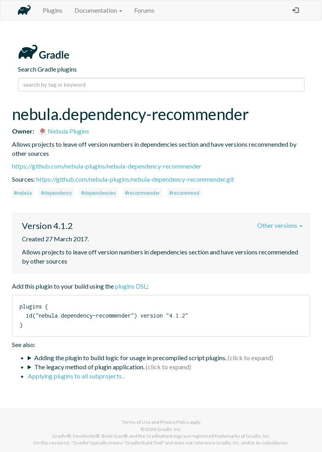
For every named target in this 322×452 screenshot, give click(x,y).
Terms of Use (136, 422)
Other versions (279, 225)
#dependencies (98, 193)
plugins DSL (131, 286)
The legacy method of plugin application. (89, 367)
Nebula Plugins (64, 131)
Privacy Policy (174, 422)
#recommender (142, 193)
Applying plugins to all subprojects (75, 376)
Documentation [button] (98, 10)
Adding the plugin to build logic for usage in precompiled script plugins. (130, 357)
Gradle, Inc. (169, 429)
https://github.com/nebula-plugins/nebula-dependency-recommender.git (135, 179)
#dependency (56, 193)
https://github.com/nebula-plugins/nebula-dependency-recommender (106, 166)
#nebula (23, 193)
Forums (144, 10)
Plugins (52, 10)
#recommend (184, 193)
